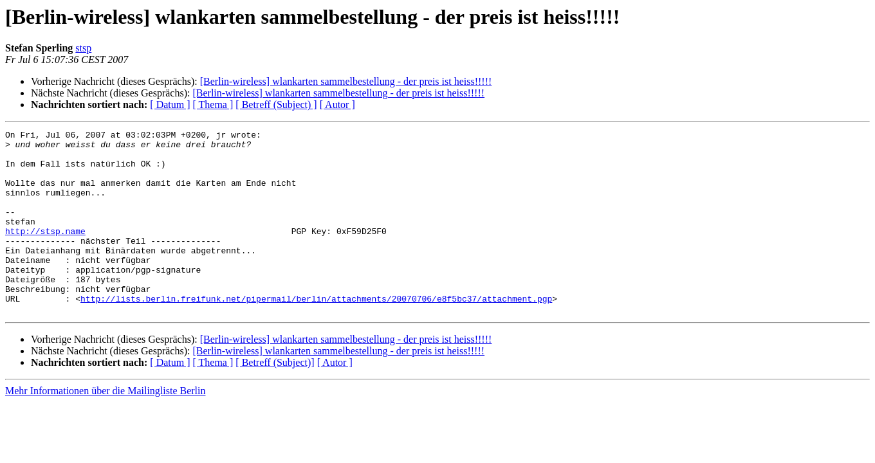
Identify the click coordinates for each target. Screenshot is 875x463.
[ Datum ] (170, 104)
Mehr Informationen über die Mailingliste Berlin (105, 427)
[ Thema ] (213, 104)
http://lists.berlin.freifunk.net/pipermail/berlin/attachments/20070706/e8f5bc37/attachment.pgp (316, 333)
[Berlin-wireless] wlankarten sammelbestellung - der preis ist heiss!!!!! (346, 81)
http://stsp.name (45, 252)
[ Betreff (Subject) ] (276, 104)
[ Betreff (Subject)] (274, 399)
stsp (83, 47)
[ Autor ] (337, 104)
